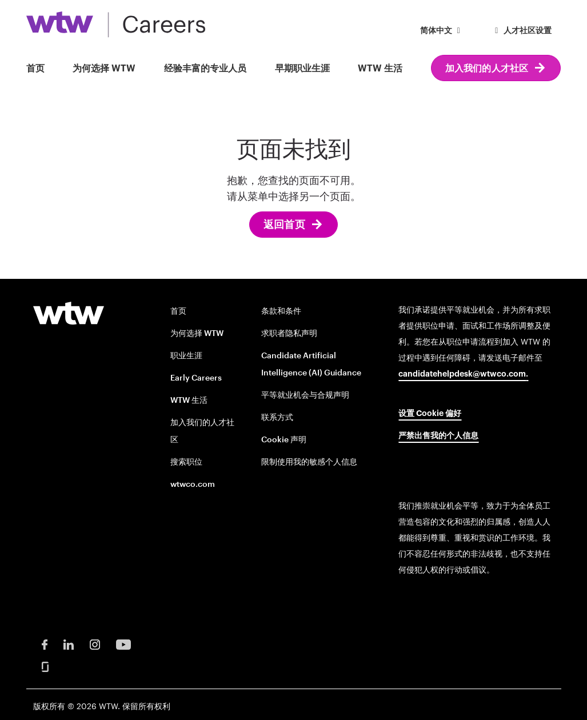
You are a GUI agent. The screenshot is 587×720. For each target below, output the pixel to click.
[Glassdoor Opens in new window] (45, 666)
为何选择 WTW (104, 68)
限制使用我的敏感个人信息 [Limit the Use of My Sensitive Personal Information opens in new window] (309, 461)
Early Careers (196, 377)
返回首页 (284, 224)
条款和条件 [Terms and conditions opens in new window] (281, 310)
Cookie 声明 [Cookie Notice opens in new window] (283, 439)
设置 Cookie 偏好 (429, 414)
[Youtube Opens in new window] (123, 644)
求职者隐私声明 (289, 333)
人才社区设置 (522, 31)
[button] (442, 31)
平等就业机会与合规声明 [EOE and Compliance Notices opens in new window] (305, 394)
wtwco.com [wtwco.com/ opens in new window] (192, 484)
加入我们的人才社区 (486, 68)
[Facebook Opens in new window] (44, 644)
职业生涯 (186, 355)
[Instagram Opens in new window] (95, 644)
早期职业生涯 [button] (302, 68)
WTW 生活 (380, 68)
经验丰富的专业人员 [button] (205, 68)
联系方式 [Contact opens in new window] (277, 417)
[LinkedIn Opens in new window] (68, 644)
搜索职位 (186, 461)
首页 (35, 68)
